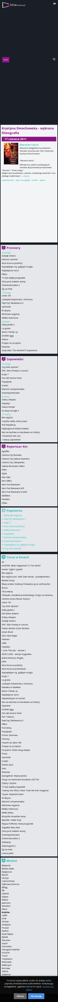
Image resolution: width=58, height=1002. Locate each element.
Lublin (4, 915)
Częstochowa (8, 881)
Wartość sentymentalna (13, 389)
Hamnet (5, 639)
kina (17, 5)
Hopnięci (6, 403)
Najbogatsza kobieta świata (15, 428)
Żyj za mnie (7, 288)
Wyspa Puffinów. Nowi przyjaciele (17, 823)
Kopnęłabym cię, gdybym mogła (17, 266)
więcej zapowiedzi (12, 439)
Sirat (4, 768)
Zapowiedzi (15, 359)
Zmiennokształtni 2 (11, 285)
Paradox (6, 499)
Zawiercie (6, 974)
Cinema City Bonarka (11, 455)
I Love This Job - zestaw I (14, 650)
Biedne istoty (8, 580)
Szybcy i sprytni (9, 783)
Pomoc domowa (10, 735)
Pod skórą (6, 727)
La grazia (6, 328)
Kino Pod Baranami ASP (13, 488)
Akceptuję (36, 996)
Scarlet (5, 385)
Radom (5, 930)
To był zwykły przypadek (13, 277)
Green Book (7, 632)
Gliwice (5, 899)
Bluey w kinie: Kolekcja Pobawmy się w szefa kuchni (26, 584)
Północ (5, 339)
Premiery (13, 248)
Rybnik (5, 937)
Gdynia (5, 896)
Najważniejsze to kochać (13, 698)
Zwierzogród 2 (9, 846)
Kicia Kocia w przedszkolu (14, 668)
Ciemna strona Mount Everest (16, 598)
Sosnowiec (7, 946)
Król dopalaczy (9, 424)
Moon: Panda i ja (10, 332)
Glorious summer (10, 259)
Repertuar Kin (17, 446)
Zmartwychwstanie (11, 392)
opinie (42, 180)
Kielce (4, 909)
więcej (26, 176)
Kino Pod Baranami (11, 484)
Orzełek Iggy (8, 335)
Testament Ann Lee (11, 435)
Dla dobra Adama (10, 613)
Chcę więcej (7, 591)
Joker (4, 661)
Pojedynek (7, 381)
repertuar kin (8, 180)
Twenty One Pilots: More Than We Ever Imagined (25, 790)
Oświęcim (6, 924)
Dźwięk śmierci (9, 255)
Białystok (6, 865)
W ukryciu (6, 310)
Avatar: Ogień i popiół (12, 569)
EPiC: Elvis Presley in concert (15, 370)
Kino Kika (6, 477)
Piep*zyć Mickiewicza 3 (12, 303)
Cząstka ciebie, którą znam (14, 421)
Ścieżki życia (7, 764)
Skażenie (6, 346)
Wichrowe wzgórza (11, 314)
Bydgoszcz (7, 871)
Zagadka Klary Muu (11, 827)
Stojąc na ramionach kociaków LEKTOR (20, 779)
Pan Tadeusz (8, 716)
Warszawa (6, 962)
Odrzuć (20, 996)
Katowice (6, 906)
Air (3, 562)
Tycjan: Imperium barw (12, 794)
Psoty (4, 753)
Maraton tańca (29, 144)
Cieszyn (5, 878)
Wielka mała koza (10, 317)
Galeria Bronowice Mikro (13, 466)
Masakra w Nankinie (11, 687)
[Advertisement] (29, 93)
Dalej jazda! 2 (8, 324)
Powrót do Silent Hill (11, 742)
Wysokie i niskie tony (11, 820)
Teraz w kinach (18, 557)
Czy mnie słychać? (10, 367)
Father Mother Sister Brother (15, 628)
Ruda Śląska (7, 934)
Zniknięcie (6, 842)
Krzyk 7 (5, 374)
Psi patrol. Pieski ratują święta (16, 750)
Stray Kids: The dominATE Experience (19, 350)
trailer (35, 180)
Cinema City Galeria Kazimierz (16, 458)
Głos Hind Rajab (9, 635)
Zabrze (5, 971)
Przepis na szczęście (11, 343)
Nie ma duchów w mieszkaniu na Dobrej (21, 432)
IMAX (4, 469)
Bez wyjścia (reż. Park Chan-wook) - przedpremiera (26, 576)
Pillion (4, 274)
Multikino (6, 495)
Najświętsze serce (10, 270)
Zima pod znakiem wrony (14, 281)
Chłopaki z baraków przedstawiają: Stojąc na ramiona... (28, 595)
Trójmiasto (7, 959)
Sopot (5, 943)
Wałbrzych (6, 965)
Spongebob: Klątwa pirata (14, 775)
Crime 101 (6, 295)
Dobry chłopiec (9, 399)
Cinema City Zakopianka (13, 462)
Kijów (4, 473)
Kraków (6, 912)
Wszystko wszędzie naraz (14, 816)
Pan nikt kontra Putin (12, 378)
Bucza (4, 587)
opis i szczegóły (23, 180)
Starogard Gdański (11, 949)
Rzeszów (6, 940)
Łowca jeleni (7, 853)
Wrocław (6, 968)
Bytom (5, 874)
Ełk (3, 890)
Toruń (5, 955)
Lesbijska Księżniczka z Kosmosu (17, 299)
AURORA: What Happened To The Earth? (21, 565)
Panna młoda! (8, 407)
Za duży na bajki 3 (10, 410)
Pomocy (5, 739)
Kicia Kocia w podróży (12, 263)
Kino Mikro (7, 480)
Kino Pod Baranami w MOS (14, 491)
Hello (4, 643)
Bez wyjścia (7, 417)
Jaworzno (6, 903)
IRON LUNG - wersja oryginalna (16, 654)
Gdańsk (5, 893)
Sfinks (4, 503)
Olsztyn (5, 921)
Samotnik (6, 306)
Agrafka (5, 451)
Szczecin (6, 952)
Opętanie (6, 705)
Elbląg (4, 887)
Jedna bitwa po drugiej (12, 657)
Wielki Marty (7, 812)
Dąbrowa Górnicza (10, 884)
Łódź (4, 918)
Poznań (5, 927)
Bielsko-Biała (8, 868)
